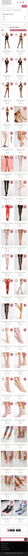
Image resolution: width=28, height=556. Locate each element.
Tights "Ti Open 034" (20, 75)
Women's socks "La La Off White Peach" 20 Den (11, 346)
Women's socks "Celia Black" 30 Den (9, 321)
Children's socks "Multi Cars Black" (8, 518)
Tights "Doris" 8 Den (20, 149)
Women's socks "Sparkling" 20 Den (9, 173)
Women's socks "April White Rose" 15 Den (10, 370)
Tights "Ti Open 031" (20, 100)
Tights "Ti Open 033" (7, 100)
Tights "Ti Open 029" (7, 50)
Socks (3, 16)
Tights (3, 18)
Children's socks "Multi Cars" (21, 518)
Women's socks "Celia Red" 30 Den (9, 296)
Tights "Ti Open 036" (7, 75)
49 (17, 530)
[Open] (1, 2)
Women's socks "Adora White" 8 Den (9, 272)
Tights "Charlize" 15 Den (21, 198)
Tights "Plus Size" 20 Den (7, 149)
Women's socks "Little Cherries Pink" (9, 469)
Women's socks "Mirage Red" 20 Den (9, 223)
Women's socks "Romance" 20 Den (9, 198)
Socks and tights (7, 14)
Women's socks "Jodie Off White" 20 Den (10, 395)
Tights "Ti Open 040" (7, 124)
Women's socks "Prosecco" (21, 493)
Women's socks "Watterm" (21, 444)
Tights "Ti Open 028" (20, 50)
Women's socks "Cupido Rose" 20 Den (9, 419)
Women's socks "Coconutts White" (9, 444)
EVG (22, 553)
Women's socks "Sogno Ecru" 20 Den (9, 247)
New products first (18, 30)
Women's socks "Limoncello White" (9, 493)
